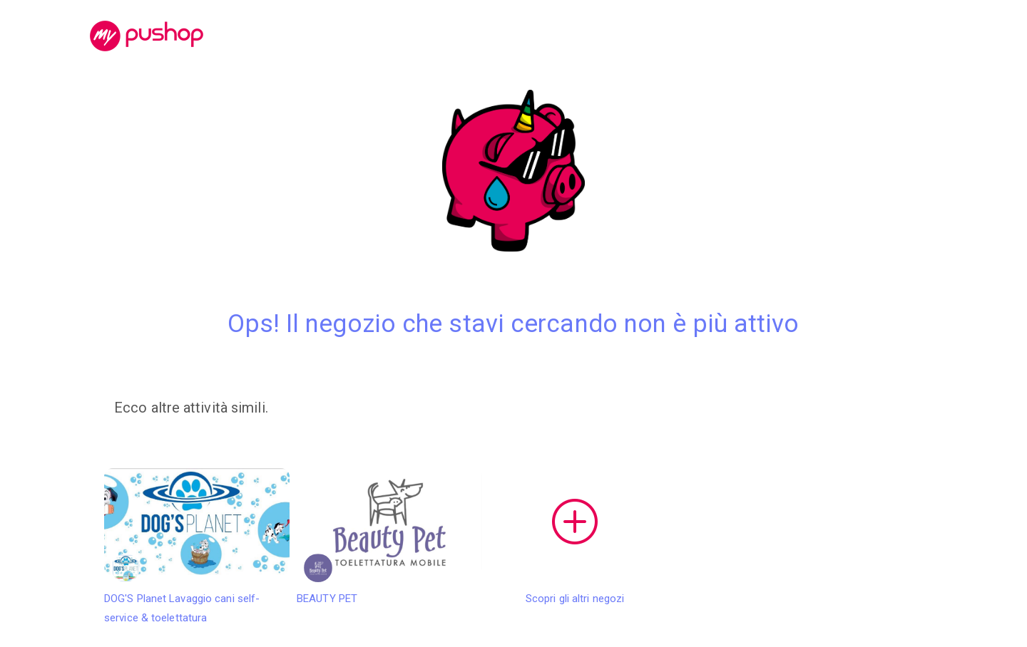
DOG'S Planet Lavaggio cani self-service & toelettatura (197, 546)
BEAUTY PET (389, 536)
